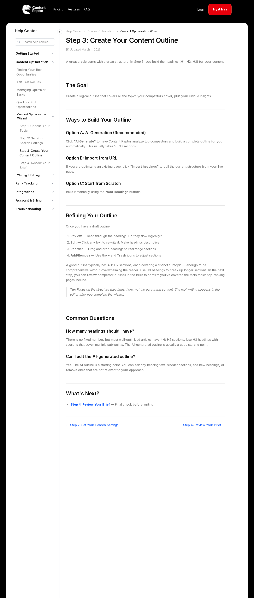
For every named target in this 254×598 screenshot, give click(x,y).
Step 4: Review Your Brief (35, 165)
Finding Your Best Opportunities (29, 72)
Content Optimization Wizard (31, 116)
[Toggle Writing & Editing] (53, 175)
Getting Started (27, 53)
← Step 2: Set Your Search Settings (92, 425)
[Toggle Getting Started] (52, 53)
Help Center (26, 30)
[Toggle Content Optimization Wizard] (53, 116)
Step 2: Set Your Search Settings (32, 140)
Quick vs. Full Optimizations (26, 104)
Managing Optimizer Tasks (31, 92)
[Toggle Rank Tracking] (52, 183)
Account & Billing (29, 200)
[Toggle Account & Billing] (52, 200)
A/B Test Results (28, 82)
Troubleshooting (28, 209)
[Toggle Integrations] (52, 192)
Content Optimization (32, 62)
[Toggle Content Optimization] (52, 62)
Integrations (25, 192)
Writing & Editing (28, 175)
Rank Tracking (27, 183)
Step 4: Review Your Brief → (204, 425)
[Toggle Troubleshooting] (52, 209)
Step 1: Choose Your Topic (35, 128)
